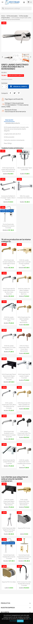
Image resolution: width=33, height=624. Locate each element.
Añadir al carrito (18, 86)
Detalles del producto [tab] (13, 123)
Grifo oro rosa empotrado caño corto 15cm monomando (24, 348)
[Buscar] (16, 8)
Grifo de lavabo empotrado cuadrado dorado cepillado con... (24, 262)
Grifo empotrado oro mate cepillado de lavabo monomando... (24, 404)
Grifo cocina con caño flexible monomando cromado (24, 583)
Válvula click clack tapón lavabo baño (24, 168)
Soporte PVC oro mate (9, 582)
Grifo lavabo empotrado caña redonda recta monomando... (24, 502)
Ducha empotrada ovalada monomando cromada (8, 226)
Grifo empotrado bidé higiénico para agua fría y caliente (8, 529)
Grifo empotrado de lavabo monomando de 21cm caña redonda (8, 169)
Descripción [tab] (9, 120)
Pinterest (19, 93)
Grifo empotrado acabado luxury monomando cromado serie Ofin (9, 434)
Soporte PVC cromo (24, 528)
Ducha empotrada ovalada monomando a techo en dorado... (24, 556)
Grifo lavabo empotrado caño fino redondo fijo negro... (24, 433)
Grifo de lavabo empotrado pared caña (9, 319)
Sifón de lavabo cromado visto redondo (24, 197)
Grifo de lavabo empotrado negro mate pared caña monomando (9, 502)
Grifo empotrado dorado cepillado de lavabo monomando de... (9, 262)
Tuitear (14, 93)
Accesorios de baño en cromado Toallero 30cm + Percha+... (8, 197)
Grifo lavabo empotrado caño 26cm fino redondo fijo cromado (9, 405)
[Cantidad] (3, 86)
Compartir (10, 93)
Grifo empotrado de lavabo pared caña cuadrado (9, 461)
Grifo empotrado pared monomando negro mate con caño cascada (9, 376)
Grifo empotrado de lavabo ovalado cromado (24, 376)
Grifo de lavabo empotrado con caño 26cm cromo (8, 347)
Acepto (20, 621)
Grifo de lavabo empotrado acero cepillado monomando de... (24, 462)
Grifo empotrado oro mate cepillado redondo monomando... (24, 319)
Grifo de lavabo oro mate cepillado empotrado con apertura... (24, 291)
